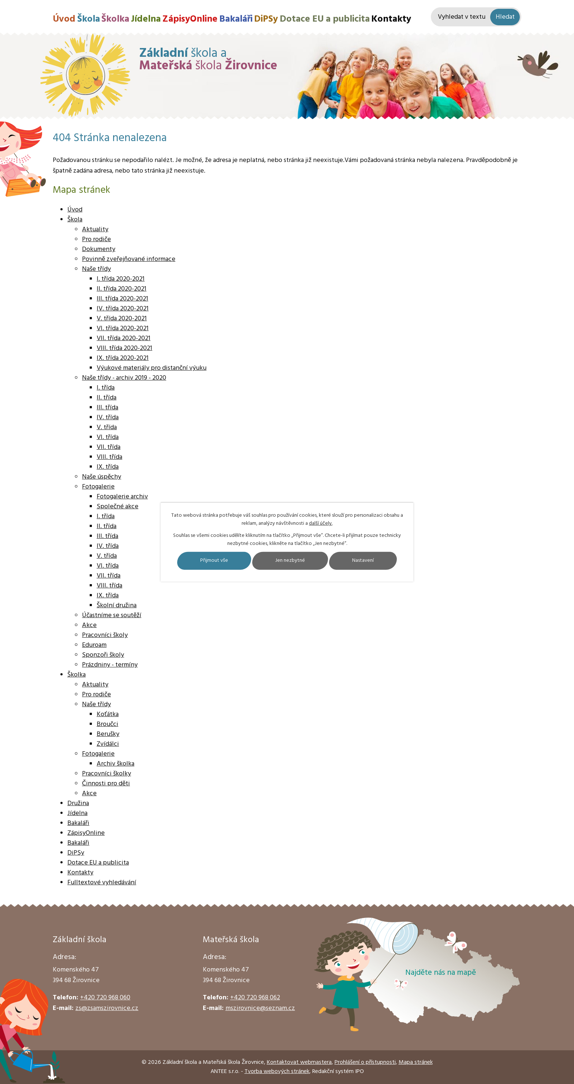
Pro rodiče (96, 239)
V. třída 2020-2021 (122, 318)
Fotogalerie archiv (122, 496)
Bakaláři (236, 19)
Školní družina (117, 605)
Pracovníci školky (106, 773)
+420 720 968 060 (105, 997)
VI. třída (108, 437)
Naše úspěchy (101, 477)
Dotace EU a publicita (325, 19)
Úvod (64, 19)
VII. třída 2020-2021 (123, 338)
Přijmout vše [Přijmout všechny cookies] (214, 561)
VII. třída (108, 447)
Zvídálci (108, 744)
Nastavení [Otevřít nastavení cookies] (363, 561)
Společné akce (117, 506)
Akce (89, 625)
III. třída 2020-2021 (122, 299)
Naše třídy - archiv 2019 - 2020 (124, 378)
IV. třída (108, 417)
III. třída (107, 407)
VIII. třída (109, 457)
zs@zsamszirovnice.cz (106, 1008)
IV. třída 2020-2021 (123, 308)
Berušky (108, 734)
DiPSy (266, 19)
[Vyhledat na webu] (476, 17)
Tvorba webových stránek (277, 1071)
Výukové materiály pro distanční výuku (151, 368)
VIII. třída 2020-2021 (124, 348)
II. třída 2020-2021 (121, 289)
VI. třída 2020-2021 (123, 328)
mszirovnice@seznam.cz (260, 1008)
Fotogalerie (98, 487)
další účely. (320, 523)
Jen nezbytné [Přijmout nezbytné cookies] (290, 561)
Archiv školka (115, 764)
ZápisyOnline (189, 19)
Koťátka (108, 714)
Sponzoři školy (103, 655)
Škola (88, 19)
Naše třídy (96, 269)
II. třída (106, 397)
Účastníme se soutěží (111, 615)
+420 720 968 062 (255, 997)
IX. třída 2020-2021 (123, 358)
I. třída (106, 388)
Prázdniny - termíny (110, 665)
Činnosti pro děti (106, 783)
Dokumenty (98, 249)
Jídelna (146, 19)
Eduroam (94, 645)
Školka (115, 19)
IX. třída (108, 467)
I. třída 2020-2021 (121, 279)
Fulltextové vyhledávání (101, 882)
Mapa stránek (416, 1062)
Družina (78, 803)
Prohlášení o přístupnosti (365, 1062)
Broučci (107, 724)
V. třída (107, 427)
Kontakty (391, 19)
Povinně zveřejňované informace (128, 259)
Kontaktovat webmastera (299, 1062)
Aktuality (95, 229)
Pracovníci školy (105, 635)
